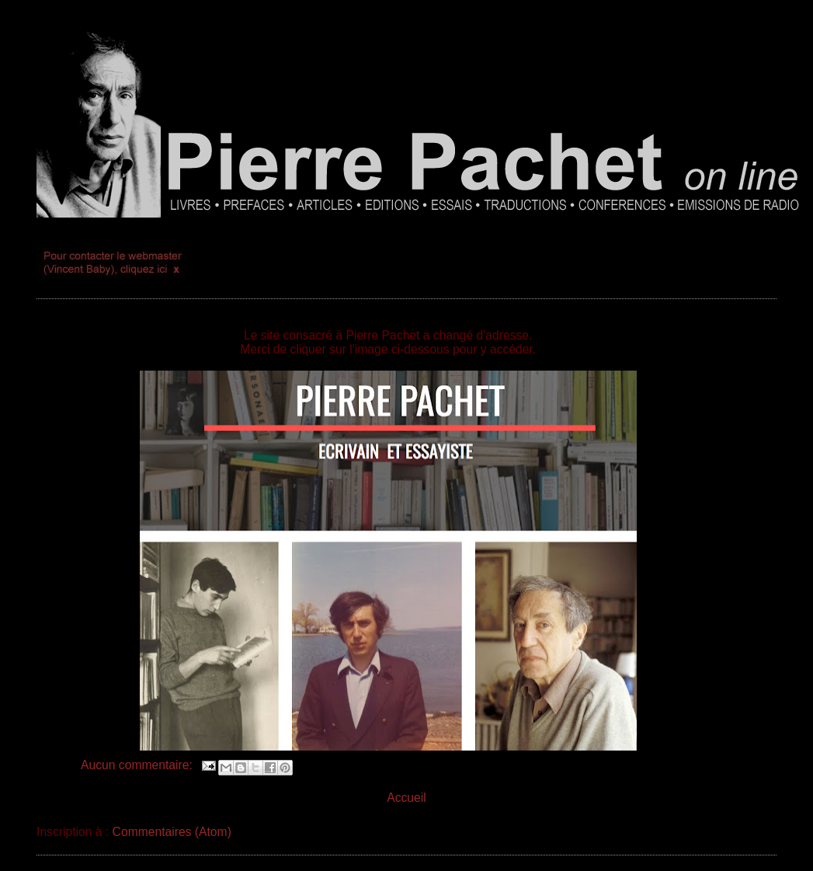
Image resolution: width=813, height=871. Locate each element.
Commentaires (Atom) (172, 831)
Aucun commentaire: (138, 765)
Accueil (406, 797)
